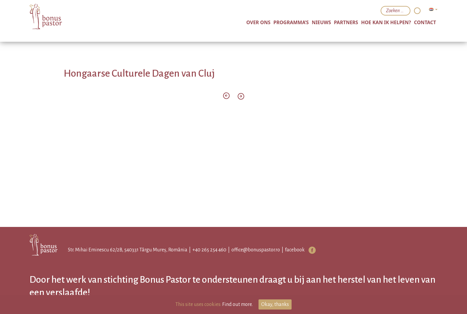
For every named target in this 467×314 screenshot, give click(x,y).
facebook (295, 250)
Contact (425, 22)
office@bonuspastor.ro (255, 250)
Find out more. (237, 304)
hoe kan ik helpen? (386, 22)
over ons (258, 22)
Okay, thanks (275, 304)
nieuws (321, 22)
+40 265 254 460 (209, 250)
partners (346, 22)
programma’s (291, 22)
